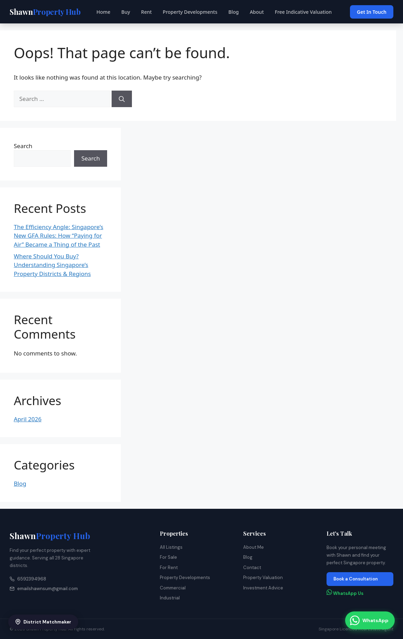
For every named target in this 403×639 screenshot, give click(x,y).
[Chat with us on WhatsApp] (370, 620)
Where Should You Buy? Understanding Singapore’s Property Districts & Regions (52, 265)
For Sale (168, 557)
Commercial (173, 588)
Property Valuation (263, 577)
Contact (252, 567)
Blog (233, 12)
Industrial (170, 598)
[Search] (122, 99)
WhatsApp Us (345, 592)
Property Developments (190, 12)
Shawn (50, 535)
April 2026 (27, 419)
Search (23, 146)
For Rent (169, 567)
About (257, 12)
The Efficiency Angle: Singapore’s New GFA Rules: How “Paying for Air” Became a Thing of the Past (58, 235)
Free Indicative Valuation (303, 12)
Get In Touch (371, 12)
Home (103, 12)
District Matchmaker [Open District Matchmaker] (43, 622)
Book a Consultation (355, 579)
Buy (125, 12)
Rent (146, 12)
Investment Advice (263, 588)
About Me (253, 547)
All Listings (171, 547)
